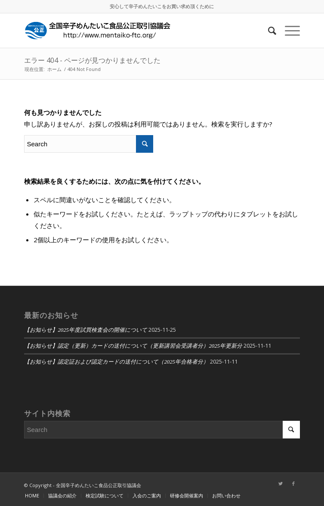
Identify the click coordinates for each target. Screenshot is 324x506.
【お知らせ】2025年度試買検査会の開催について (85, 330)
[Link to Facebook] (293, 483)
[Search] (267, 30)
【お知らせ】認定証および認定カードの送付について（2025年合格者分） (116, 362)
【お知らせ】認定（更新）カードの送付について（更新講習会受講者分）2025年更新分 (133, 346)
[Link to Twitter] (280, 483)
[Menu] (288, 30)
